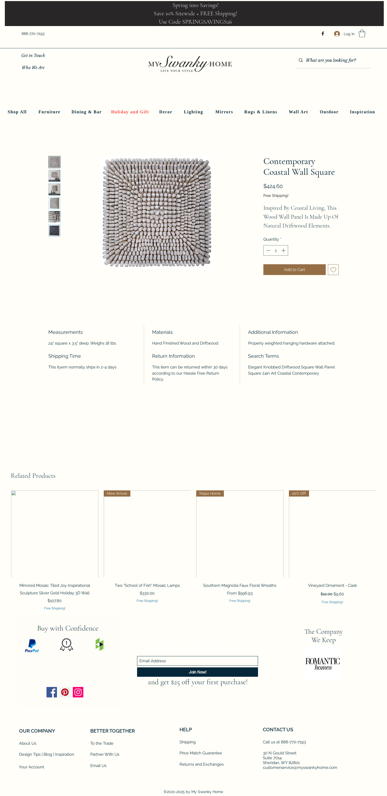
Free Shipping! (276, 195)
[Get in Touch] (33, 55)
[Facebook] (322, 33)
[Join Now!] (197, 672)
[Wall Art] (299, 112)
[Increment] (284, 250)
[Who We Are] (33, 67)
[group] (193, 550)
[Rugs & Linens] (261, 112)
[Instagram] (78, 692)
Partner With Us (104, 754)
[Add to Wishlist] (333, 269)
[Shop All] (18, 112)
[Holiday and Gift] (130, 112)
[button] (362, 33)
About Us (27, 743)
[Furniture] (50, 112)
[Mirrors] (224, 112)
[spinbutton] (275, 250)
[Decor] (166, 112)
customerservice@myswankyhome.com (300, 767)
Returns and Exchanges (202, 764)
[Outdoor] (330, 112)
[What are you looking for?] (333, 60)
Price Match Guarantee (201, 753)
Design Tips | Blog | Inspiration (46, 754)
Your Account (31, 767)
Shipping (188, 742)
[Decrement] (267, 250)
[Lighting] (194, 112)
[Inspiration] (363, 112)
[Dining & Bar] (87, 112)
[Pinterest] (65, 692)
